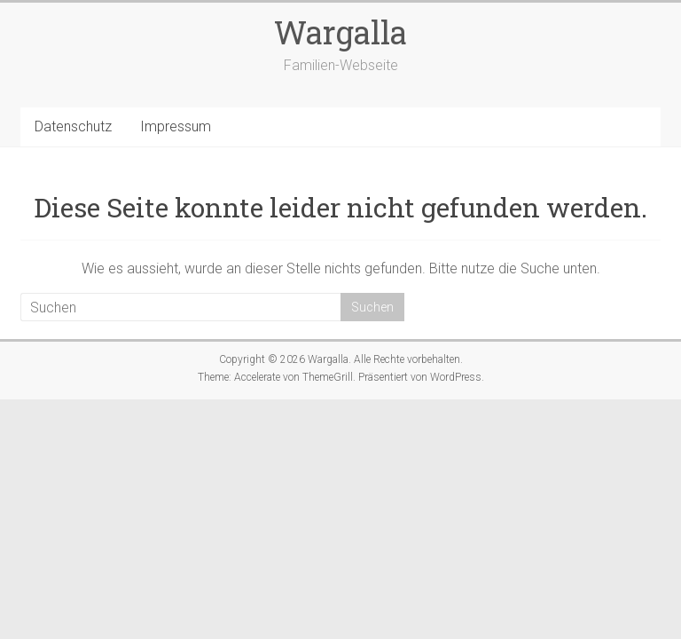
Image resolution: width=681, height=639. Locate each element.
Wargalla (340, 32)
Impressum (175, 126)
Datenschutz (73, 126)
